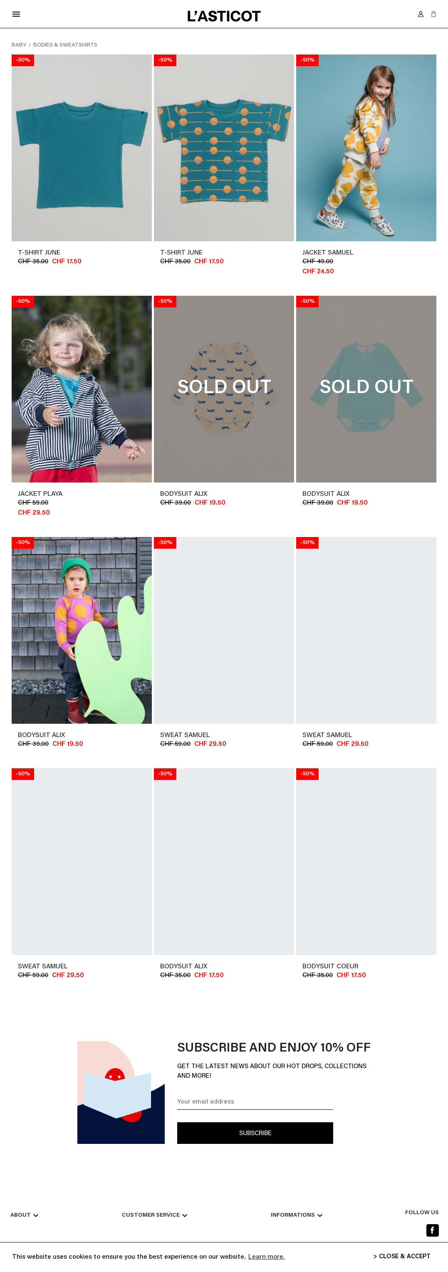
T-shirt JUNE (39, 253)
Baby (19, 45)
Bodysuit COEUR (330, 966)
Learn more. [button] (266, 1257)
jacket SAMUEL (327, 253)
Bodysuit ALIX (183, 494)
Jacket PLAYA (40, 494)
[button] (433, 14)
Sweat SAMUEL (185, 735)
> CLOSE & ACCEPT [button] (402, 1257)
